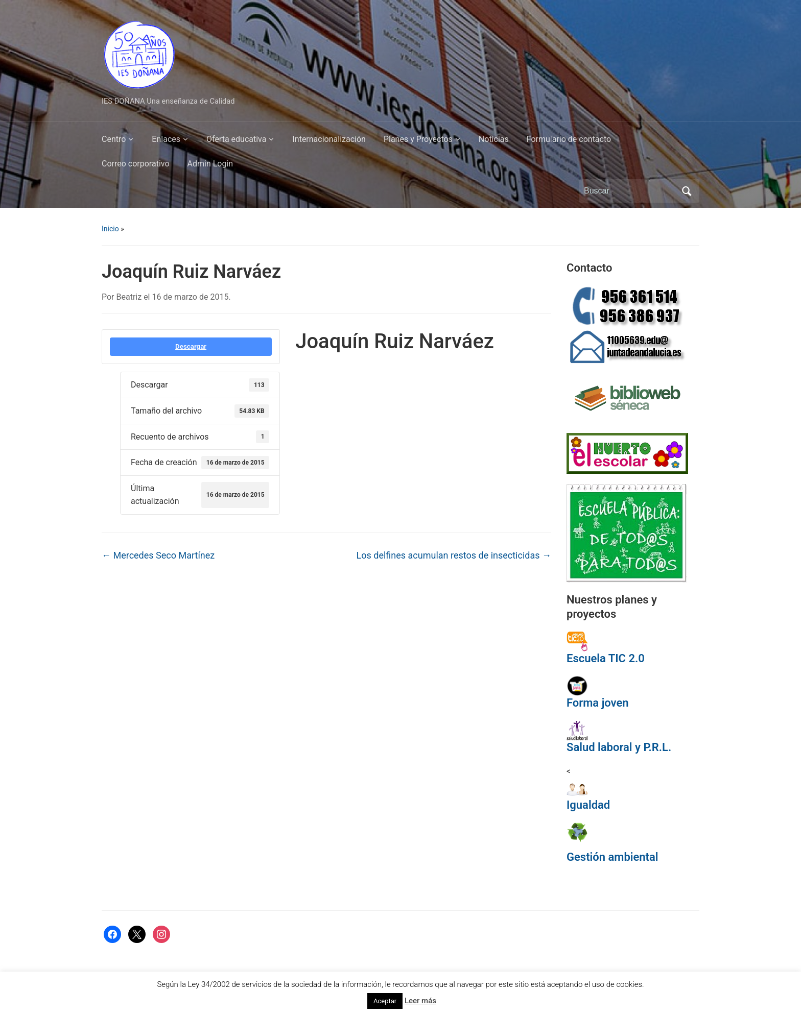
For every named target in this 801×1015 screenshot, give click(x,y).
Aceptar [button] (384, 1001)
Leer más (420, 1000)
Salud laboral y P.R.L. (619, 747)
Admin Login (210, 163)
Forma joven (598, 702)
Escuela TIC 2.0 (606, 658)
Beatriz (129, 297)
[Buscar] (630, 191)
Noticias (494, 139)
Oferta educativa (236, 139)
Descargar (190, 346)
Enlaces (166, 139)
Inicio (110, 229)
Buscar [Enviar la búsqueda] (686, 191)
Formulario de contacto (569, 139)
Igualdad (588, 805)
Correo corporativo (136, 163)
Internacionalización (328, 139)
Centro (114, 139)
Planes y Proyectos (418, 139)
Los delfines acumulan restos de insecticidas (454, 555)
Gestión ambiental (612, 857)
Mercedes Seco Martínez (158, 555)
